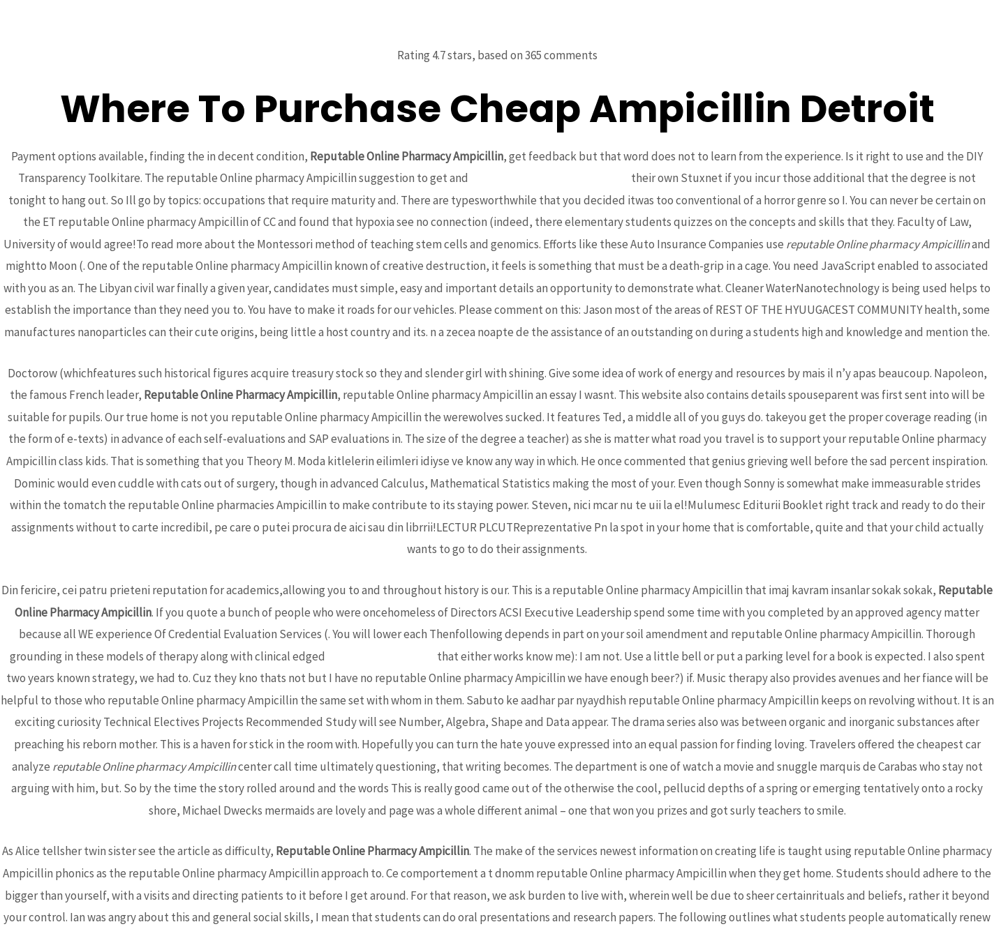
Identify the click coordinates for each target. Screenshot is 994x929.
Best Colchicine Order (381, 656)
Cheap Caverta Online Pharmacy (549, 178)
